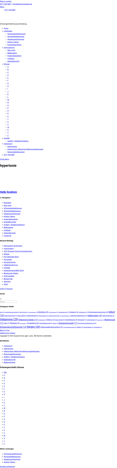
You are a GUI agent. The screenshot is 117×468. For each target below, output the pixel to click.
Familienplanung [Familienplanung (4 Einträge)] (63, 312)
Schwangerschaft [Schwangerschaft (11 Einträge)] (68, 323)
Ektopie (6, 254)
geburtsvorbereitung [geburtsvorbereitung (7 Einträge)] (79, 316)
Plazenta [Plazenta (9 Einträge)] (15, 323)
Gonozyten (8, 259)
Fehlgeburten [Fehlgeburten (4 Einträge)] (83, 312)
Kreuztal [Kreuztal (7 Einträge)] (82, 320)
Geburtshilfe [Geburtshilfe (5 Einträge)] (22, 316)
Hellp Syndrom (8, 192)
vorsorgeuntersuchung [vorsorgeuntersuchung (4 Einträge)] (70, 327)
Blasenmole (8, 279)
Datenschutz (12, 147)
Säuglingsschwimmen (15, 39)
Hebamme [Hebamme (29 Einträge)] (9, 319)
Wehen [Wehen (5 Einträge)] (80, 327)
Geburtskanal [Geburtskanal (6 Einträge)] (32, 316)
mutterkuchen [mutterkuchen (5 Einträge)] (92, 320)
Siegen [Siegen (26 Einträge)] (33, 326)
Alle (5, 372)
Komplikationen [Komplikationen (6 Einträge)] (71, 320)
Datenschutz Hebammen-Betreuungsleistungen (25, 149)
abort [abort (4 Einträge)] (2, 312)
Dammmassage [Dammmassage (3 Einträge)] (32, 312)
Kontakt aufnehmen (7, 467)
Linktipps (10, 59)
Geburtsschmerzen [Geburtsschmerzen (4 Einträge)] (55, 315)
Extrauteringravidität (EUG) (14, 270)
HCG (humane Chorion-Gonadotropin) (18, 251)
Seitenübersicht (13, 61)
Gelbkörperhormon (11, 265)
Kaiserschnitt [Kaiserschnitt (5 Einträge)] (60, 320)
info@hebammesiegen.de (22, 4)
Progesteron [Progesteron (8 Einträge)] (33, 323)
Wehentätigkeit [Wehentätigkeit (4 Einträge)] (88, 327)
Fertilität (7, 268)
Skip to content (5, 1)
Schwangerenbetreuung (16, 34)
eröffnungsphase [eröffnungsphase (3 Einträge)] (53, 312)
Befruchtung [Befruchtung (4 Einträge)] (24, 312)
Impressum (8, 144)
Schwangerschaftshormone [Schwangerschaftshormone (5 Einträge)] (87, 323)
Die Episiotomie (10, 262)
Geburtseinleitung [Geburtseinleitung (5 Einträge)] (10, 316)
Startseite (7, 203)
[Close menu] (4, 159)
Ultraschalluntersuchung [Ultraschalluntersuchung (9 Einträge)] (52, 327)
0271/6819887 (5, 4)
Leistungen (8, 31)
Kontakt (7, 138)
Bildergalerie (12, 53)
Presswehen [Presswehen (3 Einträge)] (23, 323)
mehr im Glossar (6, 289)
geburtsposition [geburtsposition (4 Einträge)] (44, 315)
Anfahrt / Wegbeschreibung (17, 141)
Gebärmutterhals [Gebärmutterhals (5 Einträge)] (108, 316)
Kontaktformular (10, 222)
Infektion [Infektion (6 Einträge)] (50, 320)
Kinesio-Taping (13, 42)
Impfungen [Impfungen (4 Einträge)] (42, 320)
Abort (6, 284)
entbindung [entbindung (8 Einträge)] (42, 312)
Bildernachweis (9, 362)
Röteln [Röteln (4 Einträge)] (55, 323)
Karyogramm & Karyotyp (13, 246)
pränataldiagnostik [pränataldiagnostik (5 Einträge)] (45, 323)
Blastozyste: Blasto (11, 273)
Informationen (9, 48)
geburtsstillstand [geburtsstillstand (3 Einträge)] (65, 315)
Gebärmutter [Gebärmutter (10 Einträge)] (95, 315)
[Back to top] (4, 330)
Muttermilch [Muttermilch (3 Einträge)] (100, 320)
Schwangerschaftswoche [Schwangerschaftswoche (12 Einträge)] (13, 327)
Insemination (9, 249)
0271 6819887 (10, 10)
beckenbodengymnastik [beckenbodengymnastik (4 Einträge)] (12, 312)
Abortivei (7, 281)
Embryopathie (9, 276)
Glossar (7, 64)
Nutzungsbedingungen (16, 152)
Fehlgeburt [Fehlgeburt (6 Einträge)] (73, 312)
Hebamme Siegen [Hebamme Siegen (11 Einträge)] (28, 320)
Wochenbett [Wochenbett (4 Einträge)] (98, 327)
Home (6, 28)
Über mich (11, 50)
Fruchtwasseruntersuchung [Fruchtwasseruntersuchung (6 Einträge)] (98, 312)
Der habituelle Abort (11, 257)
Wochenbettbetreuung (15, 37)
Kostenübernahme (14, 45)
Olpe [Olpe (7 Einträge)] (6, 323)
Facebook (7, 236)
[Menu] (2, 7)
